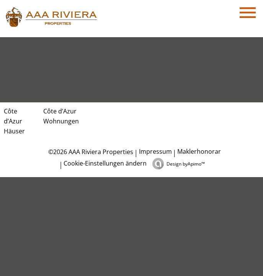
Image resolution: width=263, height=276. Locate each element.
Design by (186, 164)
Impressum (155, 151)
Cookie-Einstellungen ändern (105, 163)
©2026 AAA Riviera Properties (90, 152)
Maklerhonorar (199, 151)
